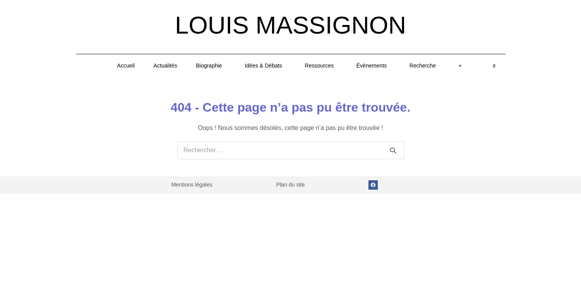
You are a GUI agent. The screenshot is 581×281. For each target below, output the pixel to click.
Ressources (321, 65)
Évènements (373, 65)
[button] (494, 66)
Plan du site (290, 184)
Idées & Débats (265, 65)
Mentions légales (191, 184)
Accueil (126, 65)
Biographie (211, 65)
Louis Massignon (290, 25)
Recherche (424, 65)
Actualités (165, 65)
